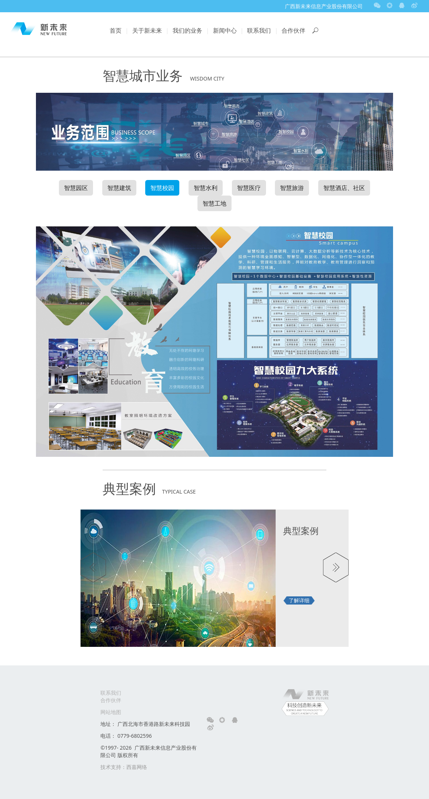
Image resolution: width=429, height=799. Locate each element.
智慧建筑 (119, 188)
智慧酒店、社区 (344, 188)
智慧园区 (76, 188)
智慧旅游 (292, 188)
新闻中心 (225, 30)
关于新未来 (147, 30)
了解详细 (299, 600)
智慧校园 (162, 188)
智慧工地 (214, 203)
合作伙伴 (293, 30)
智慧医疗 (249, 188)
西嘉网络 (136, 766)
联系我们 (259, 30)
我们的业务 (187, 30)
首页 (116, 30)
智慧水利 (205, 188)
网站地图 (110, 712)
